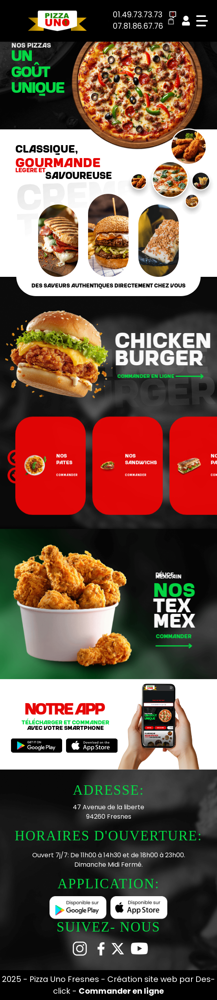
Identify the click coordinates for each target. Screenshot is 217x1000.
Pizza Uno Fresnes (65, 979)
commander (67, 512)
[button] (15, 513)
